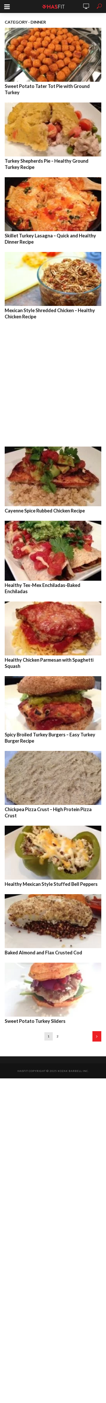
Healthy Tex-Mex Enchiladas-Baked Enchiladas (42, 588)
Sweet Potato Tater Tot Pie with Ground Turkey (47, 89)
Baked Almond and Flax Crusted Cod (43, 952)
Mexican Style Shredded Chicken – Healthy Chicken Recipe (50, 313)
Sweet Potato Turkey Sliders (35, 1021)
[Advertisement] (53, 382)
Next (96, 1036)
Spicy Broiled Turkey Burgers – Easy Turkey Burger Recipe (50, 738)
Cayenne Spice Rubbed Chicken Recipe (45, 511)
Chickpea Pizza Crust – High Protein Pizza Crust (48, 812)
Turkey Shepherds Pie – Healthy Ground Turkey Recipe (47, 164)
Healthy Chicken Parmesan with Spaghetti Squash (49, 663)
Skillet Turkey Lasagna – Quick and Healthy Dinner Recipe (50, 239)
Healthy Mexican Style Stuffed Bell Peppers (51, 884)
